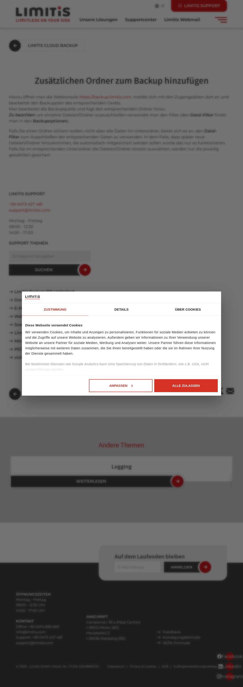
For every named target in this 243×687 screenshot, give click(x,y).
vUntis (20, 357)
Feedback (172, 632)
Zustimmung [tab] (55, 309)
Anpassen (121, 385)
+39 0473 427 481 (26, 204)
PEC (18, 349)
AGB (165, 666)
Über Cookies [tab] (188, 309)
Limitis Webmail (182, 19)
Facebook (230, 656)
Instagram (230, 676)
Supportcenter (141, 19)
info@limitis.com (31, 632)
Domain (22, 300)
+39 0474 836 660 (43, 626)
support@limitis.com (29, 210)
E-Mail (20, 308)
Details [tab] (121, 309)
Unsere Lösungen (98, 19)
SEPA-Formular (176, 643)
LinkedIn (230, 666)
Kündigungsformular (182, 637)
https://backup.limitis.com (105, 97)
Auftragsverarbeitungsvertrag (195, 666)
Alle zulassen (186, 385)
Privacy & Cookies (143, 666)
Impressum (116, 666)
